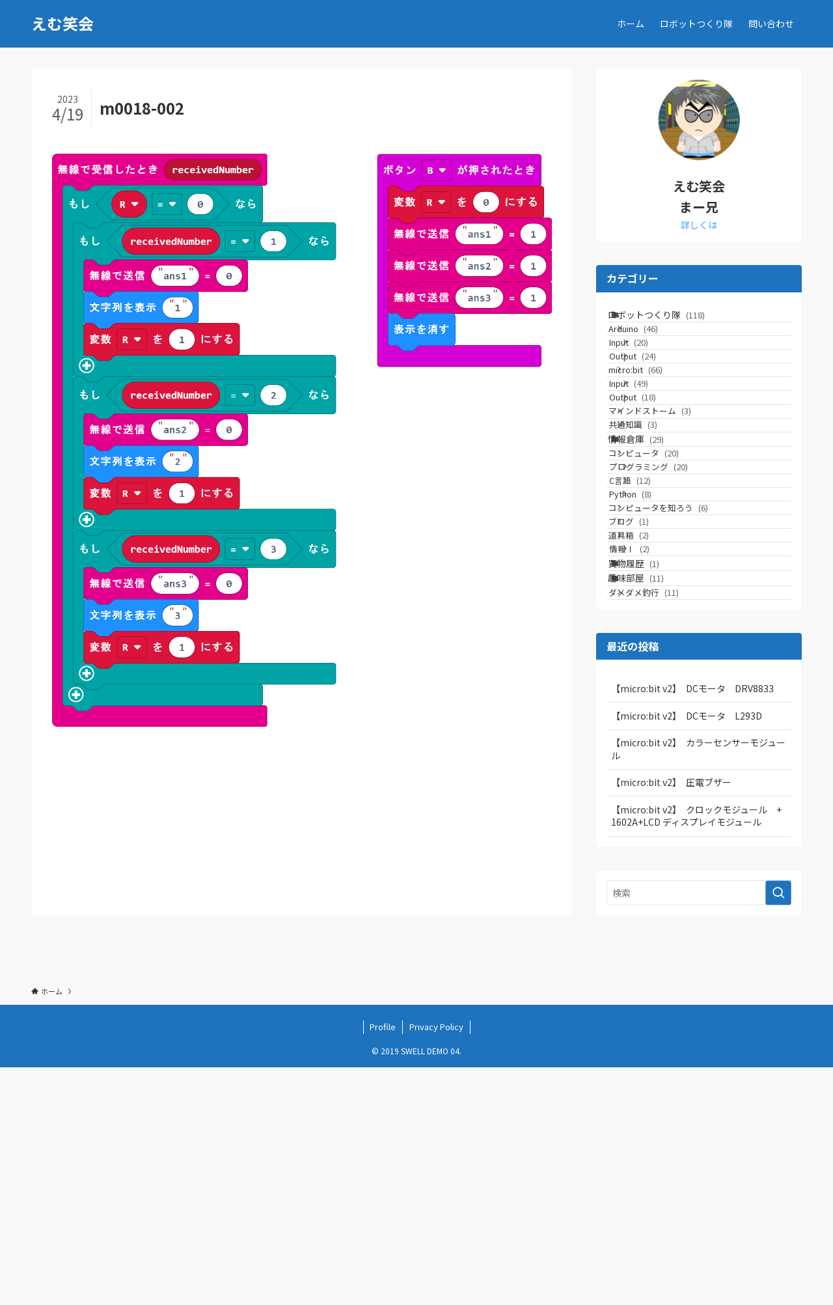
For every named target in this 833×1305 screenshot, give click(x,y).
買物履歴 (648, 771)
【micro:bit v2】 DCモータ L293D (686, 953)
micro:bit (654, 421)
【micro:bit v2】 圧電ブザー (671, 1020)
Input (652, 371)
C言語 (654, 621)
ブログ (647, 696)
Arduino (652, 347)
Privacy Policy (436, 1264)
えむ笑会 (62, 23)
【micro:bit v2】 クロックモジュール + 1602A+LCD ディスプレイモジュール (701, 1054)
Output (656, 396)
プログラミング (672, 597)
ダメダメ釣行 (662, 824)
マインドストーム (668, 495)
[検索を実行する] (778, 1130)
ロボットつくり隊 (671, 320)
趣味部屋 (651, 798)
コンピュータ (662, 572)
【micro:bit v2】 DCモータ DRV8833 (692, 926)
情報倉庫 (651, 545)
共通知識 (651, 520)
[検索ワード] (699, 1130)
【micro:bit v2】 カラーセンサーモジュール (698, 987)
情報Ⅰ (653, 745)
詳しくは (699, 224)
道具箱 (647, 720)
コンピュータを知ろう (677, 671)
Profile (383, 1264)
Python (654, 646)
